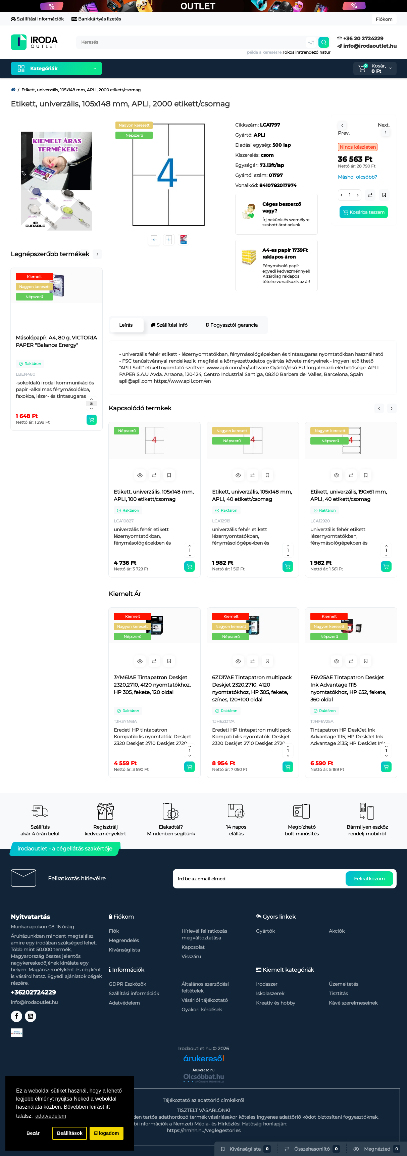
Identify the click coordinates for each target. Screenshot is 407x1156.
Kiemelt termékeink (139, 68)
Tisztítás (338, 993)
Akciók (337, 931)
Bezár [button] (33, 1133)
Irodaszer (266, 984)
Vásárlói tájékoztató (205, 1000)
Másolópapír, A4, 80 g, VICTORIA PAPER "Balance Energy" (56, 341)
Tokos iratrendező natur (306, 52)
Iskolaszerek (270, 993)
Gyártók (265, 931)
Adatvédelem (124, 1003)
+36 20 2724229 (360, 38)
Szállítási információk (37, 18)
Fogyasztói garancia (231, 325)
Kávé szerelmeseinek (353, 1003)
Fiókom (384, 19)
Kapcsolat (193, 947)
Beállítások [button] (70, 1133)
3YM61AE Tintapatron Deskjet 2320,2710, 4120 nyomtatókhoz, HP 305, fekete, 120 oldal (152, 684)
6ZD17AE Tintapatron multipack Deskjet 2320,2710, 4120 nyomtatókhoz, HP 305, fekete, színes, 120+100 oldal (252, 688)
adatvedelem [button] (50, 1116)
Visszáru (191, 957)
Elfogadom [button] (106, 1133)
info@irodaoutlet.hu (367, 46)
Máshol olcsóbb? (357, 177)
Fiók (114, 931)
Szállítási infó (168, 325)
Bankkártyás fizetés (96, 18)
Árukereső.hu (203, 1070)
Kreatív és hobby (275, 1003)
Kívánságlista (124, 950)
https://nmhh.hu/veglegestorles (204, 1130)
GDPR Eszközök (127, 984)
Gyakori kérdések (202, 1010)
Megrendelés (124, 940)
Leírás (125, 325)
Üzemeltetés (343, 984)
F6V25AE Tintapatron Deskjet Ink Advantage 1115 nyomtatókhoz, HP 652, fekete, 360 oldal (348, 688)
